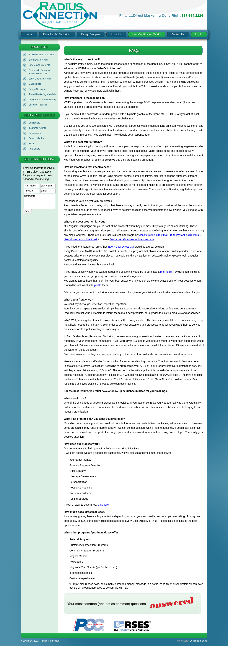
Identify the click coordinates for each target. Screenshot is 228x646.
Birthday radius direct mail (185, 234)
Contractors (34, 122)
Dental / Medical (37, 138)
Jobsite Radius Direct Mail (41, 54)
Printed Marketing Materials (42, 94)
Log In (198, 34)
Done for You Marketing (56, 34)
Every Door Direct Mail (40, 78)
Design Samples (90, 34)
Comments (39, 201)
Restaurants (35, 133)
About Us (116, 34)
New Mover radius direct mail (80, 239)
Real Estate (34, 148)
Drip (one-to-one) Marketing (42, 99)
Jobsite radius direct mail (153, 234)
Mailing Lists (35, 84)
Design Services (37, 89)
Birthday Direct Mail (38, 60)
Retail (31, 143)
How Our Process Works (146, 34)
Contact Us (178, 34)
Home (28, 34)
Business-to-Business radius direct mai (132, 239)
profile (97, 285)
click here (103, 504)
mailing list (166, 271)
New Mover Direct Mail (40, 65)
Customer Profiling (38, 104)
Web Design (183, 640)
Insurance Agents (37, 128)
